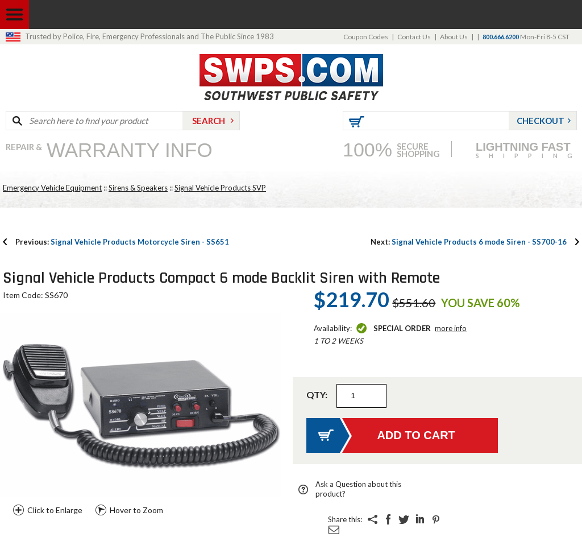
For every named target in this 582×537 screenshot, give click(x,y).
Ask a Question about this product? (358, 489)
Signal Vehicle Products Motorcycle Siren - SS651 (122, 241)
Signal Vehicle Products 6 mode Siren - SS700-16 (469, 241)
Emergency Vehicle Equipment (52, 187)
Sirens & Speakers (138, 187)
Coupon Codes (365, 36)
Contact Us (414, 36)
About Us (454, 36)
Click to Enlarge (54, 510)
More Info (451, 328)
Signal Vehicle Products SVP (220, 187)
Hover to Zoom (136, 510)
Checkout (540, 120)
